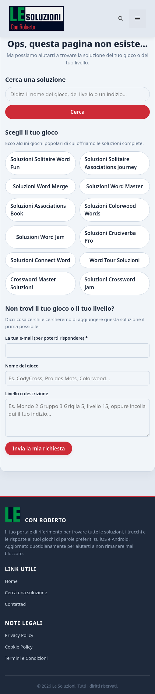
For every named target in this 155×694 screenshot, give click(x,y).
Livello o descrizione (26, 393)
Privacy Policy (19, 635)
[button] (120, 18)
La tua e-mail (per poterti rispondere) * (46, 338)
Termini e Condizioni (26, 658)
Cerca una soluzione (26, 592)
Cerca (77, 111)
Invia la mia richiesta (38, 448)
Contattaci (15, 604)
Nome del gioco (22, 366)
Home (11, 581)
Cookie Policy (19, 647)
